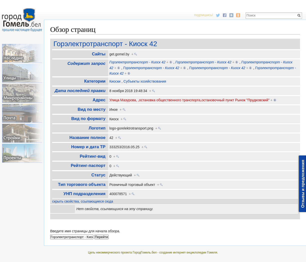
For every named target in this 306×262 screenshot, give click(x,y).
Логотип (97, 128)
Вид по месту (92, 109)
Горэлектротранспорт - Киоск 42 (105, 44)
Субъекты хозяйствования (145, 81)
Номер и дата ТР (88, 146)
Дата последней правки (80, 90)
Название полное (87, 137)
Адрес (99, 100)
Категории (94, 81)
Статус (98, 175)
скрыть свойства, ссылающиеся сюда (82, 201)
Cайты (98, 54)
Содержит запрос (86, 63)
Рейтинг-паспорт (88, 165)
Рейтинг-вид (93, 156)
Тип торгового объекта (81, 184)
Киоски (115, 81)
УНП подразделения (84, 193)
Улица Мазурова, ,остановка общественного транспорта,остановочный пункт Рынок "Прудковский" (189, 100)
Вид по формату (88, 118)
